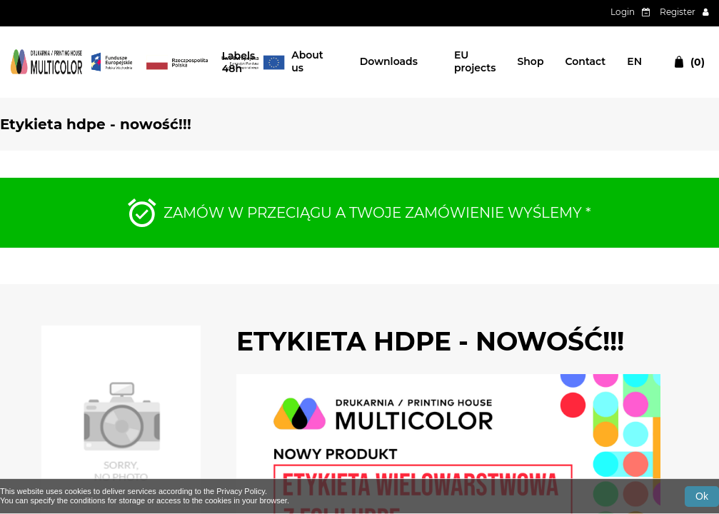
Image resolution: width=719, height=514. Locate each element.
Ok (701, 496)
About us (307, 61)
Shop (530, 61)
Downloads (389, 61)
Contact (585, 61)
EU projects (475, 61)
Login (622, 11)
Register (677, 11)
